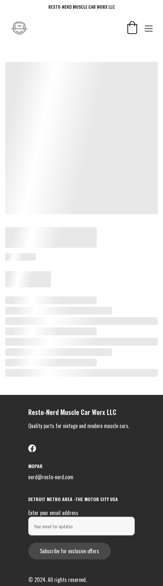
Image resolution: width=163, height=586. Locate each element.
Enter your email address (53, 514)
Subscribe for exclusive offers (69, 552)
